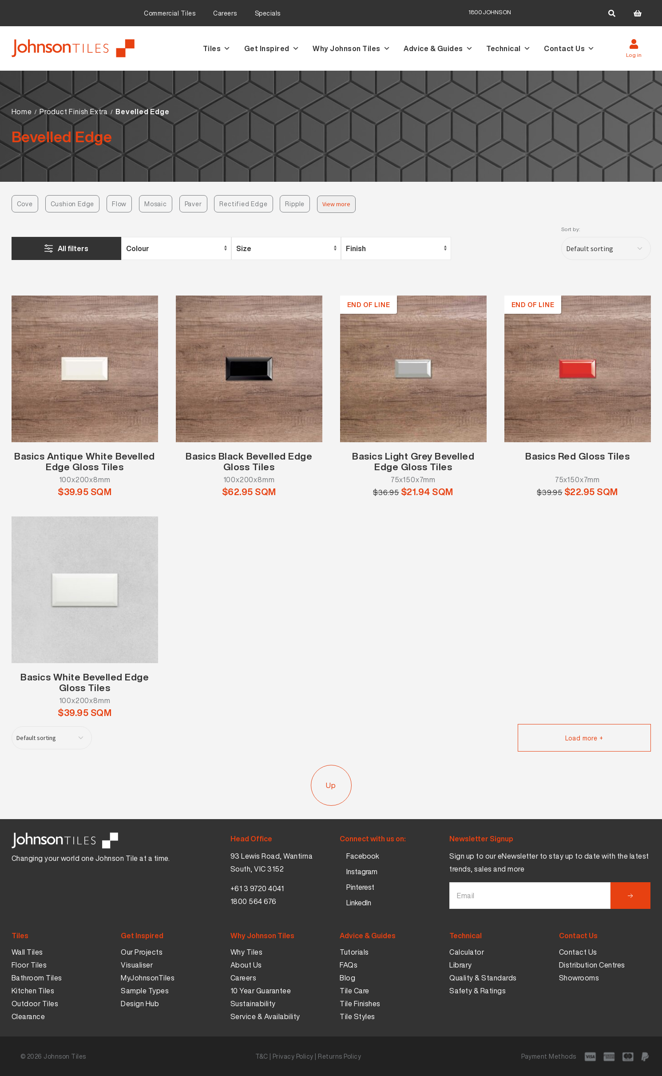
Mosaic (155, 203)
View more (336, 204)
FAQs (348, 965)
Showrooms (579, 977)
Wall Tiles (27, 952)
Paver (193, 203)
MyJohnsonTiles (147, 977)
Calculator (466, 952)
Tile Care (354, 990)
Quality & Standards (483, 977)
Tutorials (354, 952)
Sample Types (145, 990)
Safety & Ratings (477, 990)
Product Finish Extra (74, 111)
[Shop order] (606, 248)
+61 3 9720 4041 (257, 888)
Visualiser (137, 965)
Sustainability (253, 1003)
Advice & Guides (438, 48)
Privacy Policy (293, 1056)
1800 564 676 (253, 901)
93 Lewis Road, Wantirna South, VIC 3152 (271, 862)
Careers (225, 13)
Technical (508, 48)
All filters (73, 248)
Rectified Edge (243, 203)
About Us (246, 965)
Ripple (295, 203)
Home (22, 111)
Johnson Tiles (65, 1056)
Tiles (217, 48)
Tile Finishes (360, 1003)
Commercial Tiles (169, 13)
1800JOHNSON (489, 12)
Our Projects (142, 952)
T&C (261, 1056)
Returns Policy (339, 1056)
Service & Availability (265, 1016)
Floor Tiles (29, 965)
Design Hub (140, 1003)
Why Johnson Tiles (351, 48)
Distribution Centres (592, 965)
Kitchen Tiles (33, 990)
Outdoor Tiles (35, 1003)
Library (460, 965)
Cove (25, 203)
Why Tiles (246, 952)
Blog (347, 977)
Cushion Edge (73, 203)
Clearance (28, 1016)
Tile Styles (357, 1016)
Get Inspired (272, 48)
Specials (268, 13)
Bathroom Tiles (37, 977)
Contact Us (569, 48)
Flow (119, 203)
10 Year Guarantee (260, 990)
